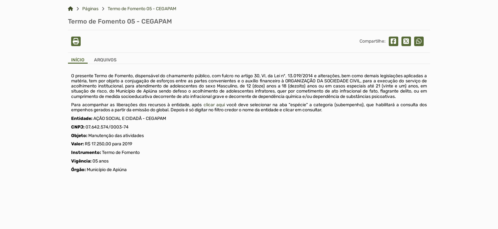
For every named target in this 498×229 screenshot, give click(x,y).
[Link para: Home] (70, 8)
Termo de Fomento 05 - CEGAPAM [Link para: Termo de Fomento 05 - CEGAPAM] (142, 8)
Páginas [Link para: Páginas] (90, 8)
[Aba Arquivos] (105, 61)
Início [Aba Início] (77, 60)
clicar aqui (214, 105)
